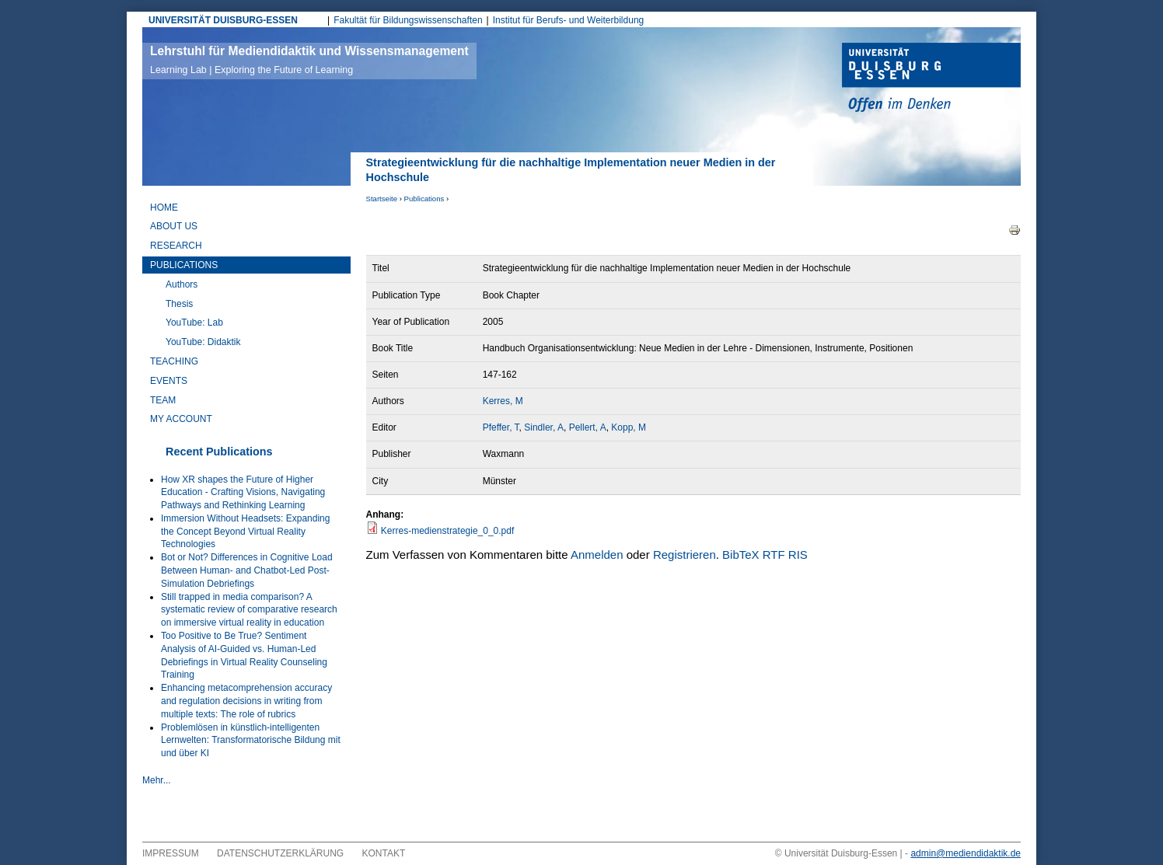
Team (163, 400)
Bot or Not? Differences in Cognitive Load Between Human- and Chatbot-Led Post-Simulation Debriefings (247, 570)
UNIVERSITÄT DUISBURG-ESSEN (223, 20)
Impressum (170, 853)
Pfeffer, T (501, 427)
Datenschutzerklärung (280, 853)
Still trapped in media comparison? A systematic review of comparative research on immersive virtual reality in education (249, 610)
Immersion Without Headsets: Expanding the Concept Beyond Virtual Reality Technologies (245, 531)
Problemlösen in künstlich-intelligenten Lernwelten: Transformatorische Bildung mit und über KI (251, 740)
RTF (774, 554)
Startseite (382, 198)
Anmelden (597, 554)
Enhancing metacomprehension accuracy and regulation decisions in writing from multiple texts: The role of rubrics (246, 701)
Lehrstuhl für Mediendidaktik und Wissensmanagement (309, 59)
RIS (798, 554)
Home (164, 207)
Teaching (174, 361)
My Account (181, 418)
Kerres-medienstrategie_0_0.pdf (447, 530)
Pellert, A (587, 427)
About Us (173, 226)
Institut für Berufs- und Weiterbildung (568, 20)
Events (168, 380)
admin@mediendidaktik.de (965, 853)
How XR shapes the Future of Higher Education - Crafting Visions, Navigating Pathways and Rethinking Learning (243, 492)
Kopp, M (628, 427)
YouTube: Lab (194, 322)
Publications (424, 198)
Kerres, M (503, 401)
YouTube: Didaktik (203, 342)
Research (176, 245)
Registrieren (684, 554)
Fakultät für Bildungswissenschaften (408, 20)
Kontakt (384, 853)
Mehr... (156, 780)
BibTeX (741, 554)
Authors (181, 284)
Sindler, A (544, 427)
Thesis (179, 303)
